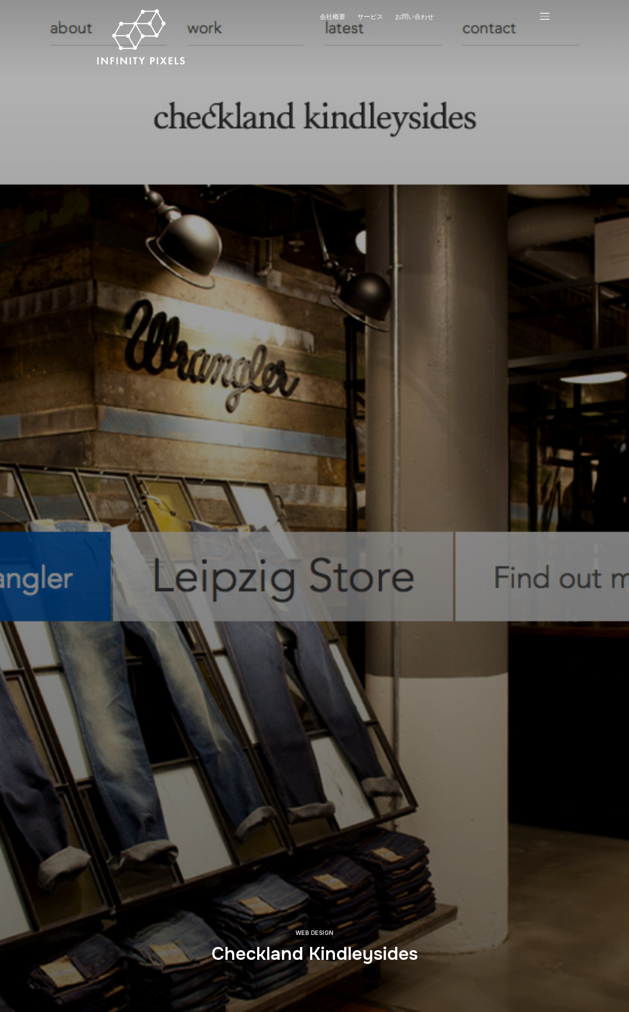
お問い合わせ (414, 16)
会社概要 (332, 16)
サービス (370, 16)
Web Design (315, 933)
